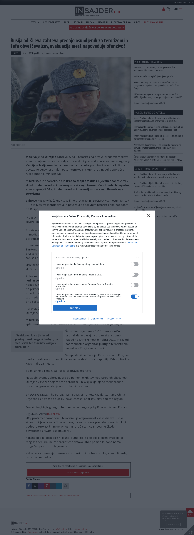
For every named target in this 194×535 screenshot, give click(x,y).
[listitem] (97, 257)
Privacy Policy (114, 319)
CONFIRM (75, 308)
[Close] (149, 216)
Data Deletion (79, 319)
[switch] (135, 264)
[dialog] (97, 267)
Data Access (97, 319)
